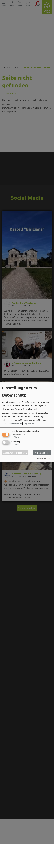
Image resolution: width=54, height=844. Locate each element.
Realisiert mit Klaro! (44, 458)
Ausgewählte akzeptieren (15, 452)
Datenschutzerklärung (12, 423)
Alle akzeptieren (42, 452)
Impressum (29, 423)
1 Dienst (15, 437)
